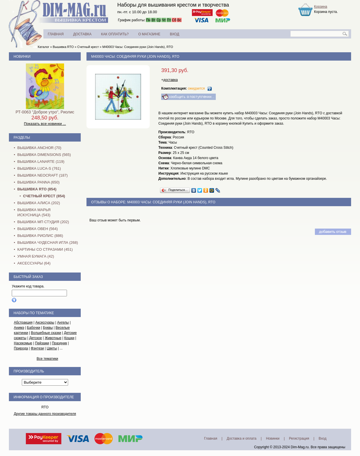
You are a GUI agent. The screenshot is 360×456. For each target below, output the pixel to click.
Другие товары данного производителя (45, 414)
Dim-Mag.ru (300, 447)
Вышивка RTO (63, 47)
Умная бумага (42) (35, 256)
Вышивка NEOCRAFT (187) (42, 175)
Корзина (320, 7)
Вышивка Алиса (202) (38, 203)
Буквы (48, 328)
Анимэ (19, 328)
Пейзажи (42, 343)
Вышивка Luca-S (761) (39, 168)
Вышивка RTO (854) (36, 189)
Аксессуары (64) (33, 263)
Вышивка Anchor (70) (39, 148)
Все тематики (47, 359)
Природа (21, 348)
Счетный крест (88, 47)
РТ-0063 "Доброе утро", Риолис (45, 112)
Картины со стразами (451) (45, 249)
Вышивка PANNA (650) (38, 182)
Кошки (69, 338)
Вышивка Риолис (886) (40, 235)
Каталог (43, 47)
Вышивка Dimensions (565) (44, 154)
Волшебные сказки (46, 333)
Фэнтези (37, 348)
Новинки (22, 57)
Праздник (59, 343)
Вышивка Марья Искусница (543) (33, 212)
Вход (322, 438)
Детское (35, 338)
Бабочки (33, 328)
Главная (210, 438)
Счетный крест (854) (44, 196)
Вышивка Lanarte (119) (40, 161)
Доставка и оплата (242, 438)
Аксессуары (44, 322)
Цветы (52, 348)
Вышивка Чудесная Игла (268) (47, 242)
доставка (170, 80)
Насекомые (23, 343)
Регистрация (299, 438)
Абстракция (23, 322)
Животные (53, 338)
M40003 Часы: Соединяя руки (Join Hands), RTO (137, 47)
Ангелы (63, 322)
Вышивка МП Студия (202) (43, 222)
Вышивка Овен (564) (37, 229)
